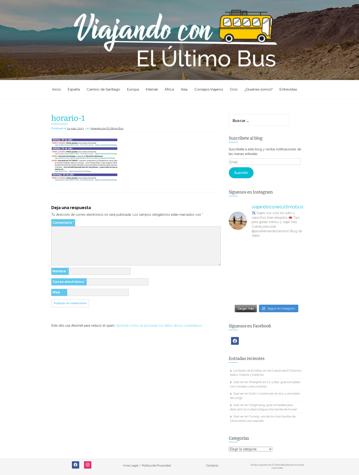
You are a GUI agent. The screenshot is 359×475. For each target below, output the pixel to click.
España (74, 89)
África (169, 89)
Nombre (60, 271)
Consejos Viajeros (208, 89)
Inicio (56, 89)
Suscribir (241, 172)
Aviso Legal (131, 465)
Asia (184, 89)
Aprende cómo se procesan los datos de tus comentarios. (159, 325)
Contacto (212, 465)
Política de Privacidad (156, 465)
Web (56, 292)
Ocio (234, 89)
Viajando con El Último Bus (106, 128)
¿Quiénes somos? (259, 89)
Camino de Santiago (103, 89)
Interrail (152, 89)
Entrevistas (288, 89)
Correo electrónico (69, 282)
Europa (133, 89)
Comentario (63, 222)
